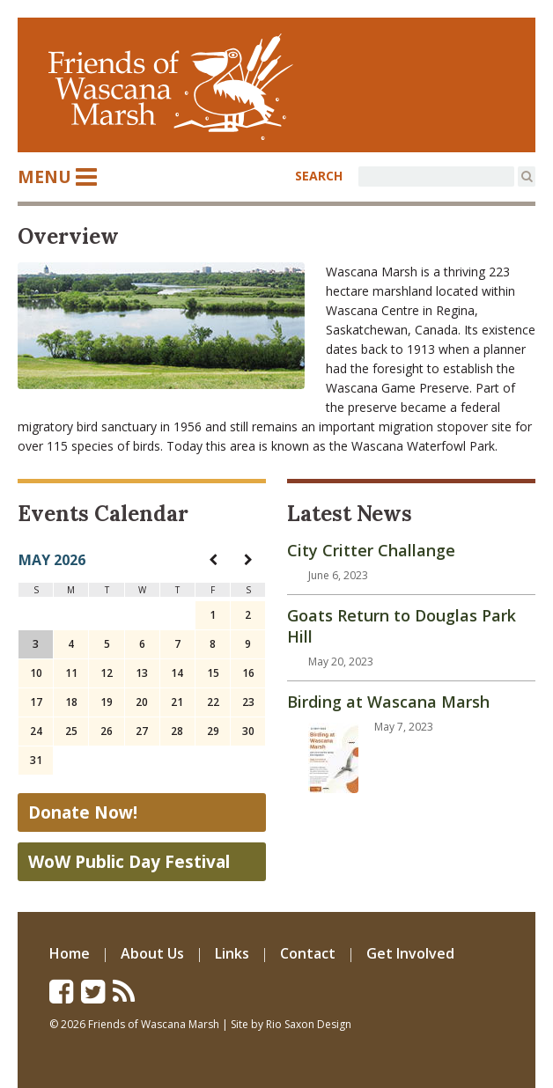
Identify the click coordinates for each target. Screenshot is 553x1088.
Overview (68, 236)
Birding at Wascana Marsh (388, 701)
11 (71, 672)
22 (213, 702)
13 (142, 672)
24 (36, 731)
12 (106, 672)
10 (36, 672)
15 (213, 672)
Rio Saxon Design (308, 1024)
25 (71, 731)
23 (248, 702)
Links (232, 953)
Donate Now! (82, 812)
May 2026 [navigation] (51, 560)
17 (36, 702)
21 (177, 702)
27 (142, 731)
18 (71, 702)
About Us (152, 953)
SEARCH (319, 175)
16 (248, 672)
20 (142, 702)
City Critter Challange (371, 550)
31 (36, 760)
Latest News (349, 513)
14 (177, 672)
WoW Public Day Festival (129, 861)
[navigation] (213, 559)
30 (248, 731)
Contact (307, 953)
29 (213, 731)
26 (106, 731)
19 (106, 702)
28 (177, 731)
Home (69, 953)
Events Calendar (103, 513)
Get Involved (410, 953)
